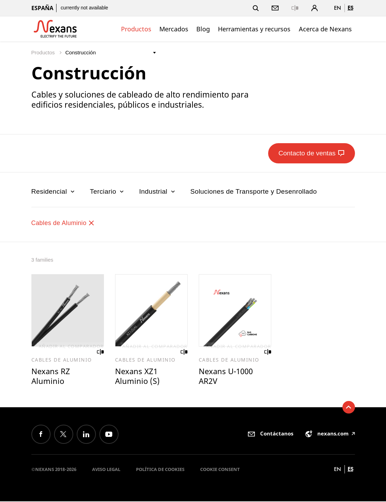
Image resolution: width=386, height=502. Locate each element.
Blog (203, 29)
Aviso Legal (106, 470)
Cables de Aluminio (65, 222)
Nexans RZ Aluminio (51, 376)
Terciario (107, 191)
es (350, 8)
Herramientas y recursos (254, 29)
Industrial (157, 191)
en (337, 8)
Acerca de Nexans (325, 29)
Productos (136, 29)
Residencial (53, 191)
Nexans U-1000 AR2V (227, 376)
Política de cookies (160, 470)
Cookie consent (220, 470)
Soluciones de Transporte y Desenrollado (253, 191)
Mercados (173, 29)
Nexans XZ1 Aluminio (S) (138, 376)
